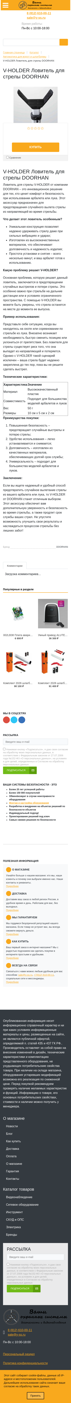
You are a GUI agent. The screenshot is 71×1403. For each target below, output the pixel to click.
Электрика (13, 1227)
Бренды (11, 1234)
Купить (35, 147)
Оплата (11, 1156)
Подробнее (12, 886)
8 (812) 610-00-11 (39, 13)
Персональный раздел (19, 1354)
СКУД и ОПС (15, 1219)
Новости (12, 1126)
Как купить (13, 1141)
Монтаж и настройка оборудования (29, 803)
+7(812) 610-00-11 (44, 974)
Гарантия (12, 1171)
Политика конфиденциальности (25, 1363)
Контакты (12, 1178)
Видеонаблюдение (19, 1197)
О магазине (14, 1163)
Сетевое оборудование (22, 1204)
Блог (9, 1133)
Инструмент (14, 1212)
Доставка (12, 1148)
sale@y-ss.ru (36, 17)
